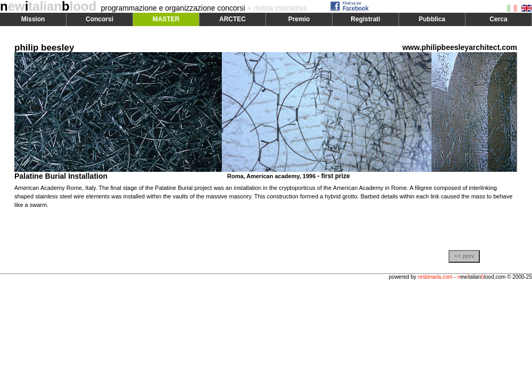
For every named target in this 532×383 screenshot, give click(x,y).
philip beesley (44, 48)
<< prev (464, 256)
